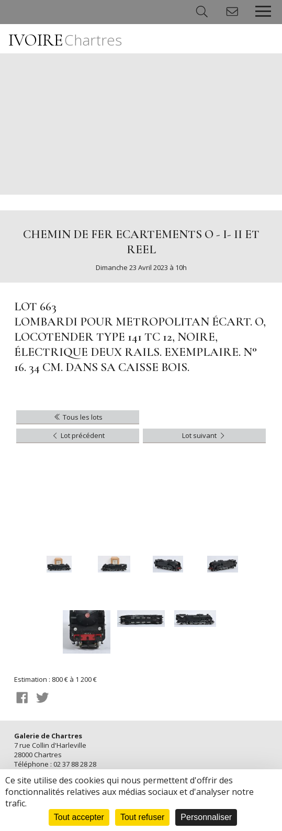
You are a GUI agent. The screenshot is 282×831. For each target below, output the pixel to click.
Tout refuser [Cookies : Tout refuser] (142, 817)
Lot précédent (78, 435)
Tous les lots (78, 417)
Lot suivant (204, 435)
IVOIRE (65, 40)
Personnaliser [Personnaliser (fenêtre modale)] (206, 817)
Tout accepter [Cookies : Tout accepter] (79, 817)
